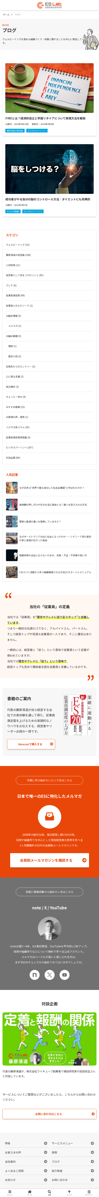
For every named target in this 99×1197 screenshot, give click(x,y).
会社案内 (10, 1162)
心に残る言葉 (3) (14, 376)
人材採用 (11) (13, 265)
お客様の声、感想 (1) (17, 417)
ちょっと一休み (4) (16, 396)
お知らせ (10, 1180)
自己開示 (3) (12, 386)
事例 (54, 1152)
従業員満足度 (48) (15, 295)
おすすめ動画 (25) (15, 407)
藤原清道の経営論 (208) (18, 255)
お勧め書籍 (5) (13, 336)
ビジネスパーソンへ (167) (19, 447)
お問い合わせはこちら (48, 1114)
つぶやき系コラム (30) (17, 427)
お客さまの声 (13, 1152)
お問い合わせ (60, 1180)
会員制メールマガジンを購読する (46, 860)
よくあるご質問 (14, 1171)
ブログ (56, 1162)
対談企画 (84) (13, 457)
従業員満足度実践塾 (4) (18, 437)
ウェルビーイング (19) (17, 244)
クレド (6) (11, 285)
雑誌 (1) (12, 346)
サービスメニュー (62, 1143)
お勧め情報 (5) (13, 315)
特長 (7, 1143)
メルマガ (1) (14, 325)
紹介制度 (57, 1171)
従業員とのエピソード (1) (19, 305)
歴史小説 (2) (14, 356)
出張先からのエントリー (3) (20, 366)
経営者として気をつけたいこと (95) (24, 275)
